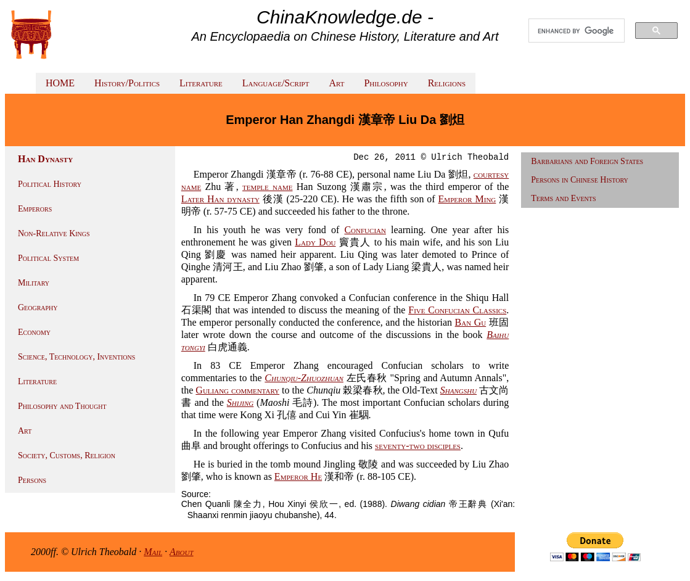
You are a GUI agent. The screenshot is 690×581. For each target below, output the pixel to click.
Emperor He (298, 476)
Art (336, 83)
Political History (49, 184)
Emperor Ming (467, 199)
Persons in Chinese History (579, 179)
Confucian (365, 230)
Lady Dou (315, 242)
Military (33, 282)
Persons (32, 480)
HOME (60, 83)
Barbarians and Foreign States (587, 161)
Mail (153, 551)
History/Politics (127, 83)
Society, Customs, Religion (66, 455)
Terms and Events (563, 198)
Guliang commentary (237, 390)
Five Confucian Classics (457, 310)
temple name (267, 186)
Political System (48, 258)
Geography (38, 307)
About (182, 551)
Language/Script (276, 83)
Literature (201, 83)
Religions (447, 83)
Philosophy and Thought (62, 406)
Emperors (35, 208)
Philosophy (386, 83)
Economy (34, 332)
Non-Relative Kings (54, 233)
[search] (576, 30)
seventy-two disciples (418, 445)
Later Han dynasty (220, 199)
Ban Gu (471, 322)
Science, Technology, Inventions (76, 356)
